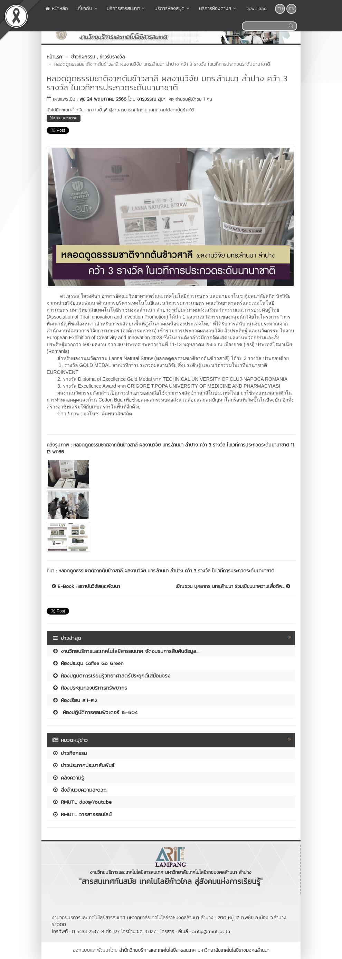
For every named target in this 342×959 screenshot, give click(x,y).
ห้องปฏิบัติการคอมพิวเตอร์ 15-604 (94, 712)
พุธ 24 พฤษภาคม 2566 (102, 99)
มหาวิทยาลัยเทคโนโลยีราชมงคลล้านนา (233, 950)
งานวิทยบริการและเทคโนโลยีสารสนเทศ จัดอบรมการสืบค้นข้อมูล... (125, 651)
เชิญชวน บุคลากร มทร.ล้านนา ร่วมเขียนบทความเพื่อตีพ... (232, 586)
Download (256, 8)
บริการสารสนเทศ (126, 8)
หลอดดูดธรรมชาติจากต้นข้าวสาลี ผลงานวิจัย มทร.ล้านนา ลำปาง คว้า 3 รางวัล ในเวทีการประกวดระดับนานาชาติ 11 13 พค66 (170, 448)
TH (280, 9)
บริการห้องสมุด (172, 8)
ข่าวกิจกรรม (69, 753)
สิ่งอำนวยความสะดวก (79, 790)
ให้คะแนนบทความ (63, 118)
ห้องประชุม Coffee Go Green (88, 663)
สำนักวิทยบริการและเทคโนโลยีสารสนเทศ (157, 950)
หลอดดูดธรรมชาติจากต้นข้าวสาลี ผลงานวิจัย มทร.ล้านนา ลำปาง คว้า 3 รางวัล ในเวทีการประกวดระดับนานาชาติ (166, 570)
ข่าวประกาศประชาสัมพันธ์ (83, 765)
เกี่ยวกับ (87, 8)
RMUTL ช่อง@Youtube (82, 802)
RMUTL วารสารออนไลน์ (82, 814)
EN (291, 9)
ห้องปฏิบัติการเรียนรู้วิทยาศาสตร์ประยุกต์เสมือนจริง (111, 676)
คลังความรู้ (68, 778)
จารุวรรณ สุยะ (151, 99)
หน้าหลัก (57, 8)
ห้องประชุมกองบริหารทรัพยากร (89, 688)
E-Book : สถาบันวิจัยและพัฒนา (86, 586)
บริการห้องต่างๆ (218, 8)
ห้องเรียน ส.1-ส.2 (74, 700)
